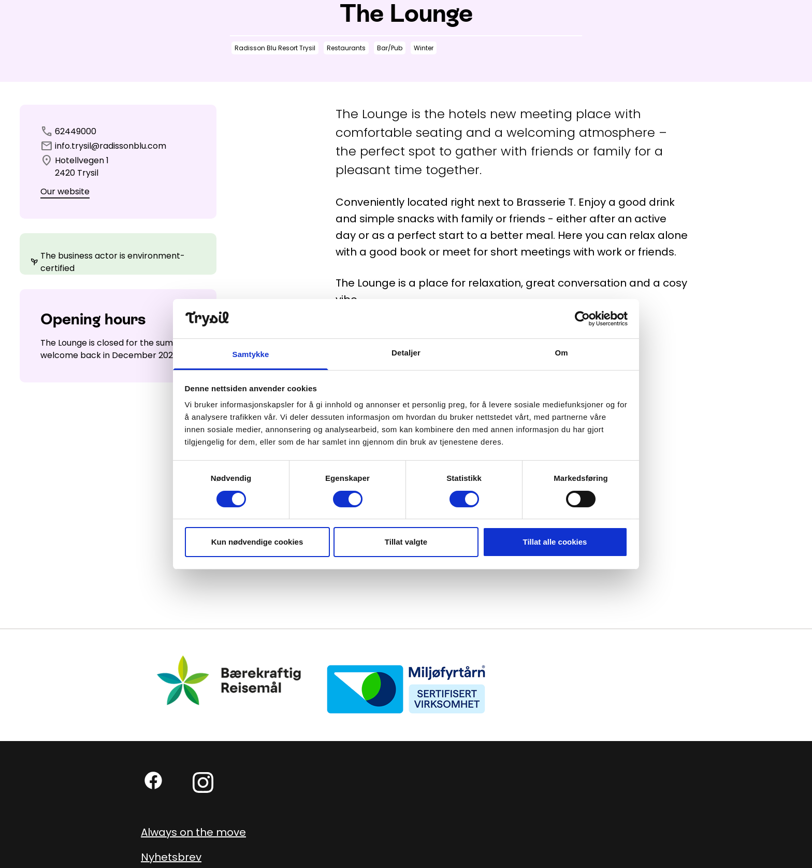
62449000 (75, 131)
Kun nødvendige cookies (257, 541)
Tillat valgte (406, 541)
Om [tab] (561, 352)
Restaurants (346, 48)
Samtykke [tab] (251, 354)
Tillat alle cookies (555, 541)
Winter (423, 48)
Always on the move (193, 832)
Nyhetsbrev (171, 857)
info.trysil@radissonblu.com (110, 146)
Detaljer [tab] (406, 352)
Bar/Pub (389, 48)
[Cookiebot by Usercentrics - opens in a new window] (582, 318)
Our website (65, 191)
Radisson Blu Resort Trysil (275, 48)
